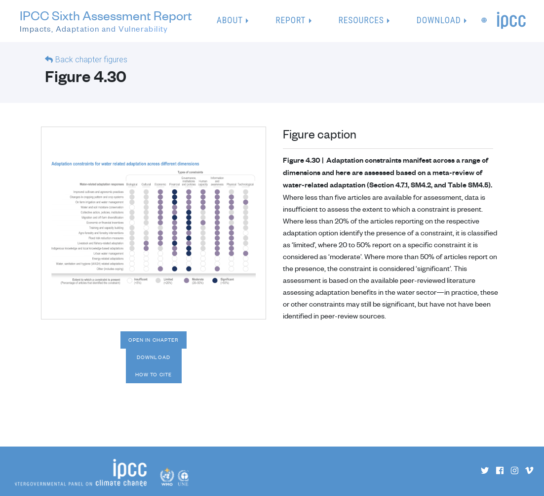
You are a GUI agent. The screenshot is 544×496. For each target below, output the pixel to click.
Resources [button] (361, 20)
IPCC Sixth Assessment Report (106, 21)
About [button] (230, 20)
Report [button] (290, 20)
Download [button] (439, 20)
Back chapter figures (91, 59)
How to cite (153, 374)
